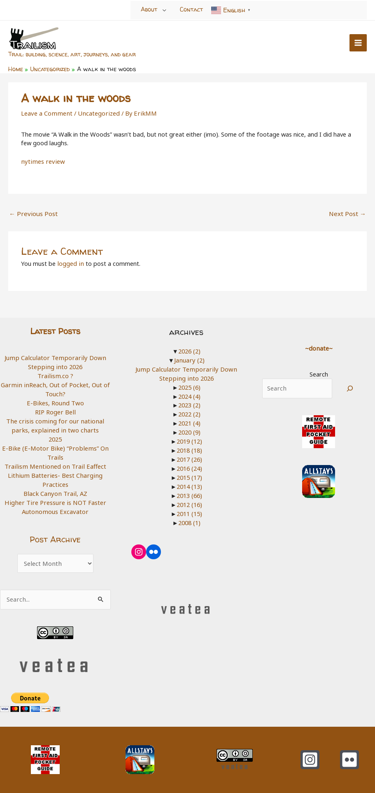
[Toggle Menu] (164, 10)
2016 (189, 465)
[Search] (350, 386)
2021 (189, 420)
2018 (189, 447)
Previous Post (32, 212)
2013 (189, 492)
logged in (70, 262)
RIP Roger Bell (55, 409)
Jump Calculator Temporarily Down (55, 356)
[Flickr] (349, 755)
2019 (189, 438)
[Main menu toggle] (358, 42)
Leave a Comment (46, 112)
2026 (189, 349)
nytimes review (41, 160)
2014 (189, 483)
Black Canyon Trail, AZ (55, 490)
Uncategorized (96, 112)
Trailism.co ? (55, 374)
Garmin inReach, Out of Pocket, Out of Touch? (55, 387)
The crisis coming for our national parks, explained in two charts (55, 423)
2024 (189, 394)
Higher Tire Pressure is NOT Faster (55, 499)
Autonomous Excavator (55, 508)
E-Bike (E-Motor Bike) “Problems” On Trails (55, 449)
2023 (189, 402)
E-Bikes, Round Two (55, 400)
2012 (189, 501)
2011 (189, 510)
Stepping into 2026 (55, 364)
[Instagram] (309, 755)
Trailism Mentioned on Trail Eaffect (55, 463)
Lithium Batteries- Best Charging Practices (55, 476)
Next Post (348, 212)
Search (319, 372)
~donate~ (318, 346)
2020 (189, 430)
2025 (55, 436)
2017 (189, 456)
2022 (189, 411)
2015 (189, 474)
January (189, 358)
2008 (189, 519)
